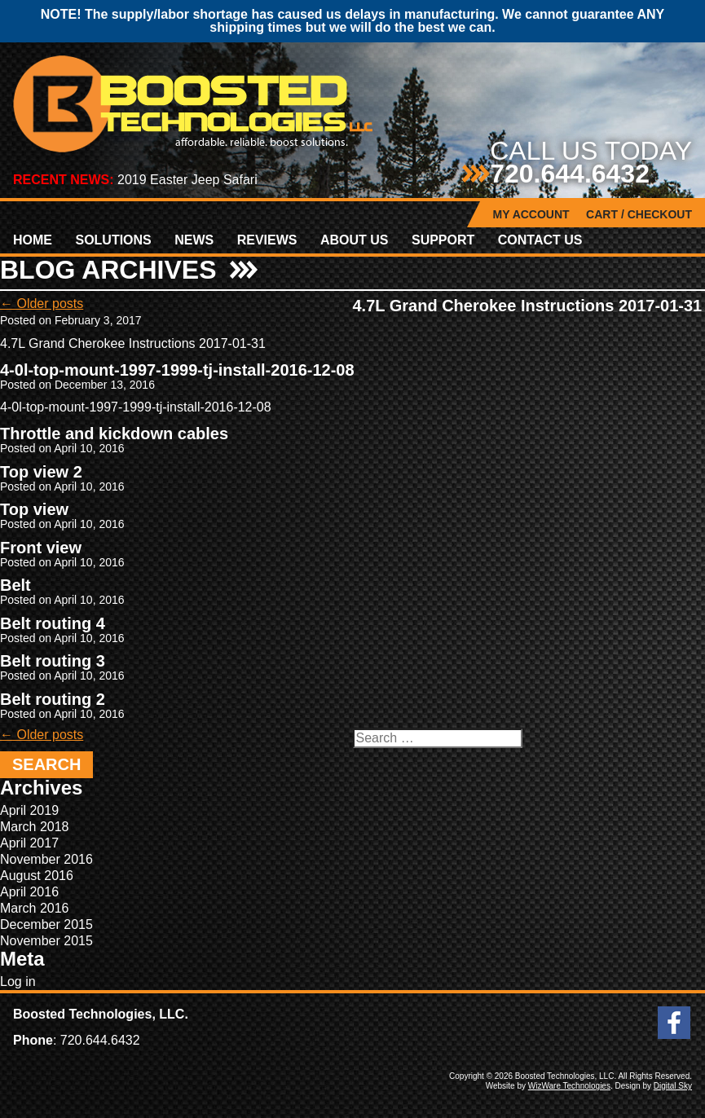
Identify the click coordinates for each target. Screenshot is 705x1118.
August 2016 (36, 876)
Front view (41, 548)
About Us (354, 240)
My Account (531, 214)
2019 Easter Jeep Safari (187, 180)
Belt (15, 585)
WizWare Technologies (569, 1085)
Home (32, 240)
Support (443, 240)
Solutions (113, 240)
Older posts (41, 303)
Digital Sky (673, 1085)
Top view (34, 509)
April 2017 (29, 843)
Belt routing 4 (52, 623)
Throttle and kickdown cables (114, 433)
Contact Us (540, 240)
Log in (18, 981)
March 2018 (34, 827)
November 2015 (46, 941)
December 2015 (46, 924)
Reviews (267, 240)
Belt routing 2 (52, 699)
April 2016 (29, 892)
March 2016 (34, 908)
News (194, 240)
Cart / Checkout (639, 214)
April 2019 (29, 810)
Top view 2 (41, 472)
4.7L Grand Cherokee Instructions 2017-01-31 (528, 306)
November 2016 (46, 859)
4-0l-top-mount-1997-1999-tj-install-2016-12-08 (177, 370)
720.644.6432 (570, 173)
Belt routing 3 (52, 661)
